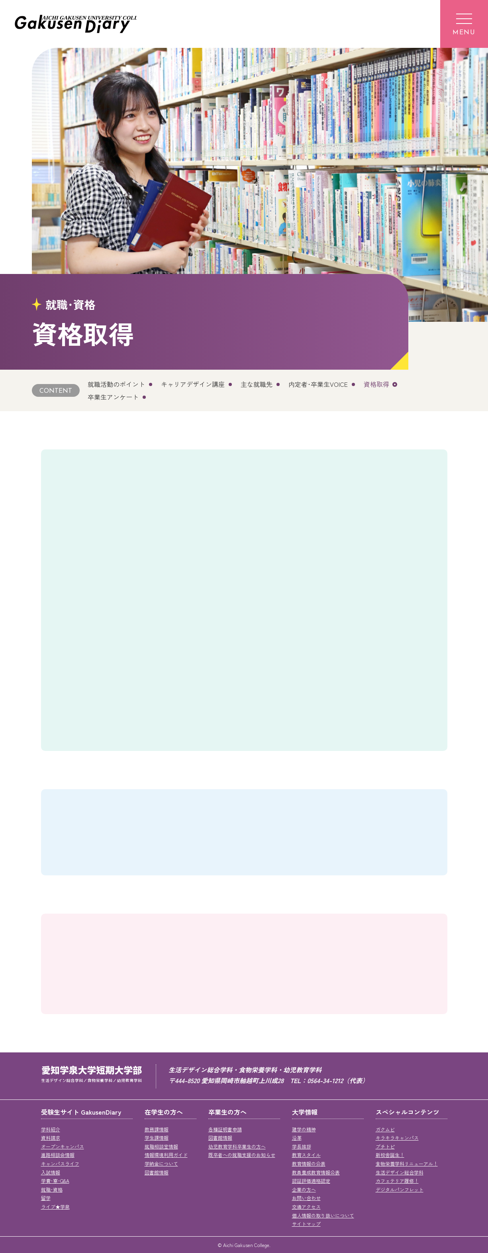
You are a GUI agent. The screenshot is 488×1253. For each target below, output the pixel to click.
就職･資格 (52, 1189)
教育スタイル (306, 1154)
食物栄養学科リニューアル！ (407, 1163)
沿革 (297, 1137)
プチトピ (385, 1146)
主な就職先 (256, 384)
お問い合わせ (306, 1197)
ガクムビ (385, 1129)
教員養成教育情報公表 (316, 1172)
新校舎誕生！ (390, 1154)
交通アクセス (306, 1206)
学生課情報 (157, 1137)
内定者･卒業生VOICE (318, 384)
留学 (46, 1197)
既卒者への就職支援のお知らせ (241, 1154)
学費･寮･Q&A (55, 1180)
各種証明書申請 (225, 1129)
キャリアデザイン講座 (193, 384)
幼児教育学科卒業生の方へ (237, 1146)
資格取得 (376, 384)
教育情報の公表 (308, 1163)
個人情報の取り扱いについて (323, 1215)
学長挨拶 (301, 1146)
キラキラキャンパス (397, 1137)
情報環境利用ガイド (166, 1154)
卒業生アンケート (113, 397)
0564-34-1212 (325, 1080)
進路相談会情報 (57, 1154)
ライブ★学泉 (55, 1206)
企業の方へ (304, 1189)
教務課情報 (157, 1129)
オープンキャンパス (62, 1146)
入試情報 (50, 1172)
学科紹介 (50, 1129)
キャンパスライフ (60, 1163)
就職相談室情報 (161, 1146)
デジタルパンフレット (399, 1189)
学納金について (161, 1163)
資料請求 (50, 1137)
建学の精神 (304, 1129)
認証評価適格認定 (311, 1180)
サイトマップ (306, 1223)
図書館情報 (157, 1172)
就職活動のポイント (116, 384)
